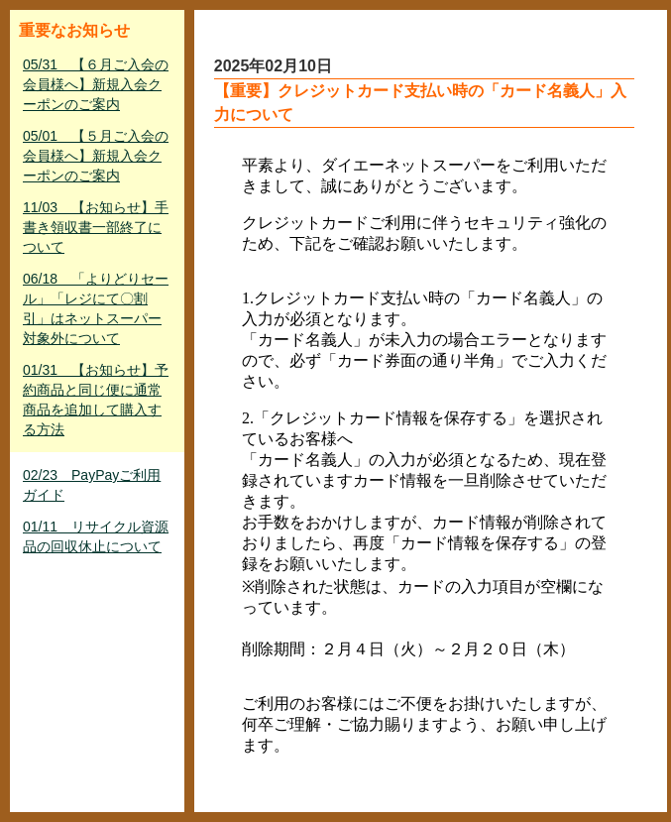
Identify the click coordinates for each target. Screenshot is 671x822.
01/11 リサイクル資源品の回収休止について (95, 536)
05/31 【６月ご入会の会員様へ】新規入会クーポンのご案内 (95, 84)
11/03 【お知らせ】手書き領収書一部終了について (95, 227)
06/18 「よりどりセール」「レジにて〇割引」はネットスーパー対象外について (95, 308)
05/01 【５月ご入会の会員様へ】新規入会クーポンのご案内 (95, 155)
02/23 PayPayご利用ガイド (92, 485)
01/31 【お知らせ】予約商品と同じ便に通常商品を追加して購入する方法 (95, 399)
